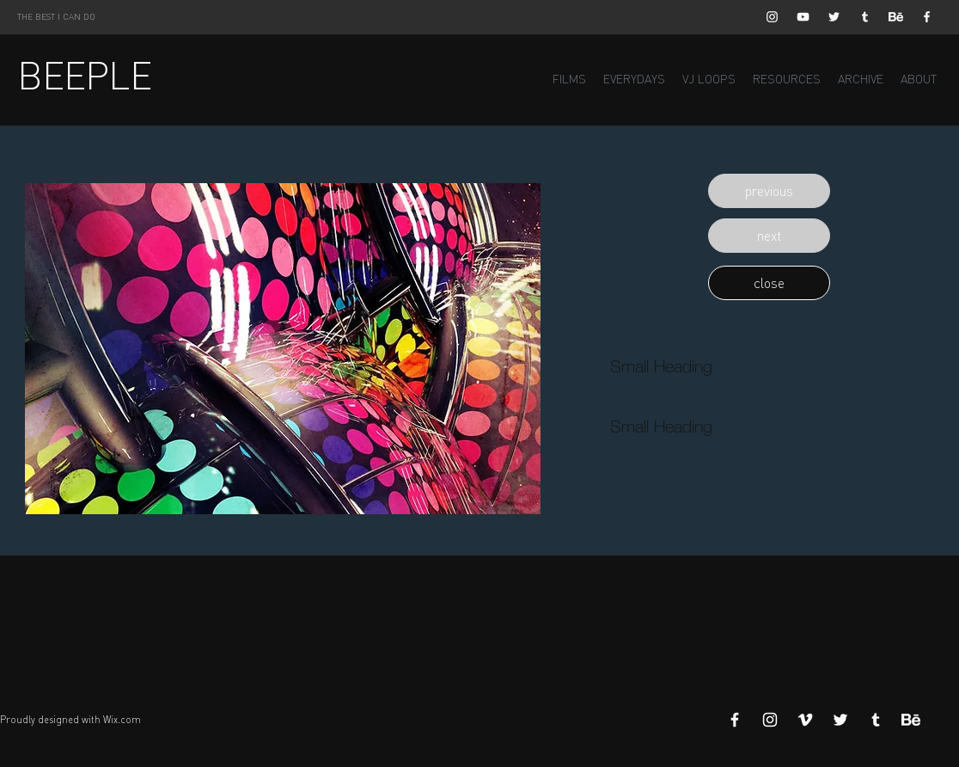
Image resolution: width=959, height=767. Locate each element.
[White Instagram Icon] (772, 16)
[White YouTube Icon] (803, 16)
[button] (769, 191)
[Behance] (896, 16)
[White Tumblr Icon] (865, 16)
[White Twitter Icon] (834, 16)
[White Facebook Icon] (926, 16)
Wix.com (122, 720)
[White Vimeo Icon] (805, 719)
